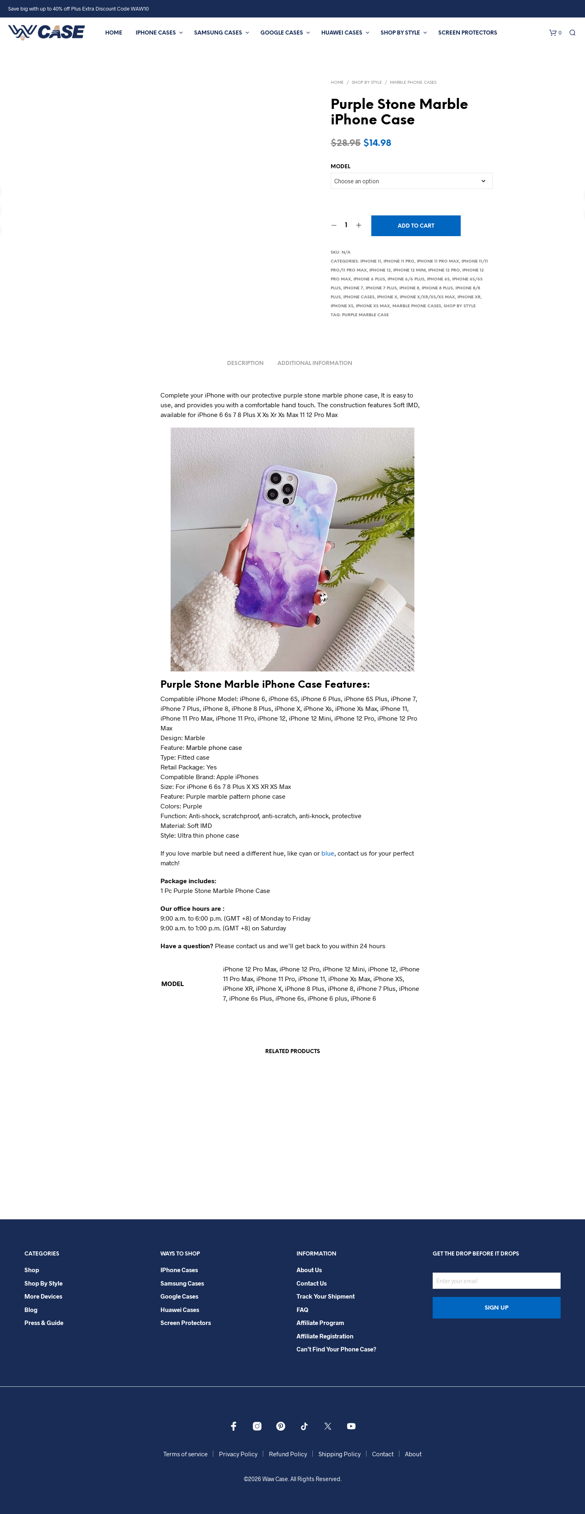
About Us (309, 1269)
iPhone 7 (353, 288)
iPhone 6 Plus (369, 279)
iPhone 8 (409, 288)
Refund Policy (288, 1454)
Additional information (314, 363)
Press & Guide (43, 1322)
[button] (555, 33)
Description (245, 363)
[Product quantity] (346, 225)
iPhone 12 (380, 270)
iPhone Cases (156, 33)
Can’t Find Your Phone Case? (336, 1349)
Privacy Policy (238, 1454)
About (413, 1454)
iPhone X (387, 297)
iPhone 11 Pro (399, 261)
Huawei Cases (341, 33)
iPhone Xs (342, 306)
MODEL (340, 166)
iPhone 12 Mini (409, 270)
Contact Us (312, 1283)
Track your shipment (326, 1296)
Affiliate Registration (325, 1336)
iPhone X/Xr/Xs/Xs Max (427, 297)
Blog (30, 1309)
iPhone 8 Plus (437, 288)
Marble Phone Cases (413, 82)
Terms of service (185, 1454)
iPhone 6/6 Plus (406, 279)
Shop (31, 1269)
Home (113, 33)
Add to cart (416, 226)
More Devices (43, 1296)
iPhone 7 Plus (381, 288)
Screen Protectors (467, 33)
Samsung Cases (218, 33)
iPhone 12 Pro (444, 270)
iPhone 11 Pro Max (438, 261)
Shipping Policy (339, 1454)
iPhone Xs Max (373, 306)
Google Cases (281, 33)
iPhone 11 (370, 261)
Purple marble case (365, 315)
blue (327, 853)
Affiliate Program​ (320, 1322)
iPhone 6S (438, 279)
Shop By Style (400, 33)
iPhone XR (469, 297)
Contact (383, 1454)
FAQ (302, 1309)
